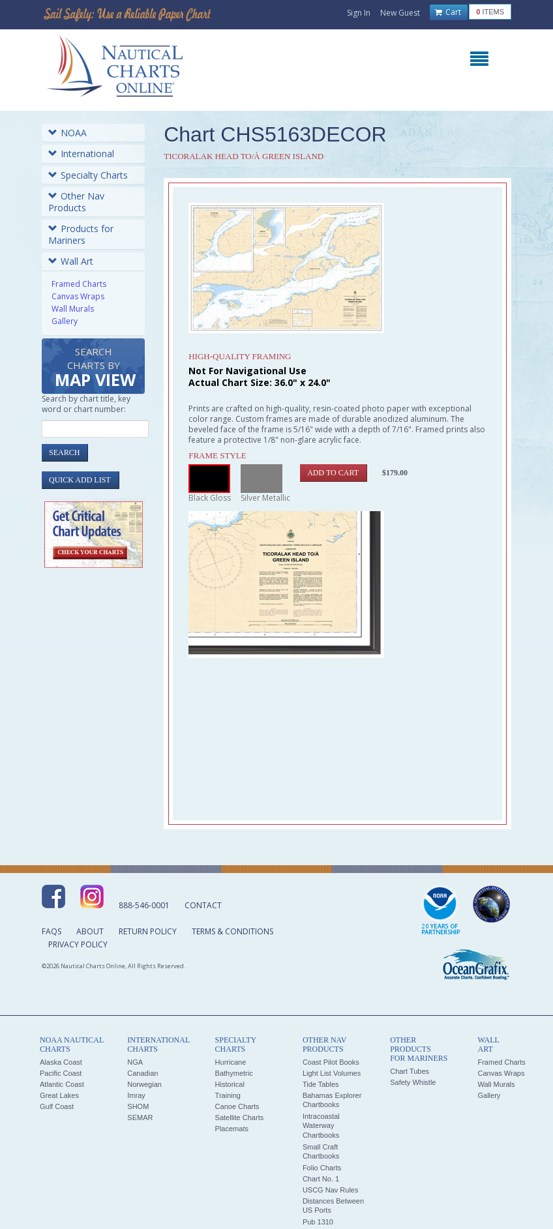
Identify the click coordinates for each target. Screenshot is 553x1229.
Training (228, 1095)
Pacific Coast (61, 1073)
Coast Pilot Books (331, 1062)
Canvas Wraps (78, 296)
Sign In (358, 12)
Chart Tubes (409, 1071)
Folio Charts (322, 1168)
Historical (230, 1084)
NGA (135, 1062)
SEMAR (140, 1117)
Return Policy (148, 931)
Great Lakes (59, 1095)
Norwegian (144, 1084)
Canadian (142, 1073)
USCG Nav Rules (331, 1190)
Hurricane (231, 1062)
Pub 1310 (318, 1222)
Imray (136, 1095)
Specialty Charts (88, 175)
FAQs (51, 931)
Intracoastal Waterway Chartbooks (321, 1125)
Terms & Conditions (232, 931)
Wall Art (70, 261)
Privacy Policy (78, 944)
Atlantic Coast (62, 1084)
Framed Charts (79, 283)
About (90, 931)
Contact (203, 905)
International (81, 153)
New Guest (400, 12)
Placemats (231, 1129)
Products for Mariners (80, 234)
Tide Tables (321, 1084)
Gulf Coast (57, 1106)
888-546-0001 (144, 905)
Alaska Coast (61, 1062)
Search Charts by (95, 368)
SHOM (138, 1106)
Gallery (65, 321)
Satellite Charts (239, 1117)
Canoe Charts (237, 1106)
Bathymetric (234, 1073)
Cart (448, 12)
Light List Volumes (332, 1073)
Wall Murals (73, 308)
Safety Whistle (413, 1082)
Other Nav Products (76, 202)
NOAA (67, 132)
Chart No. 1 (321, 1179)
